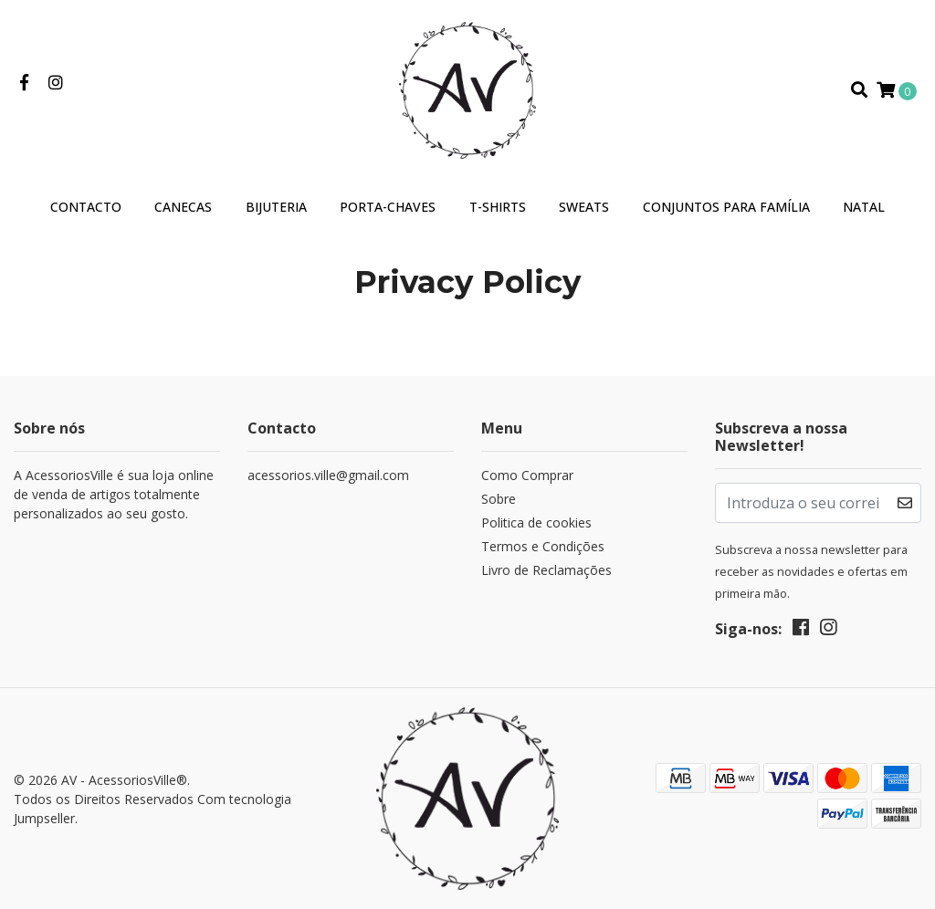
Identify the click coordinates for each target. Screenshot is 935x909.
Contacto (85, 206)
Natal (864, 206)
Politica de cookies (536, 522)
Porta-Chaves (388, 206)
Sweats (584, 206)
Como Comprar (527, 475)
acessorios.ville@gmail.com (328, 475)
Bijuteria (276, 206)
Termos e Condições (542, 546)
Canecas (183, 206)
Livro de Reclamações (546, 570)
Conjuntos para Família (726, 206)
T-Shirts (497, 206)
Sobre (498, 498)
